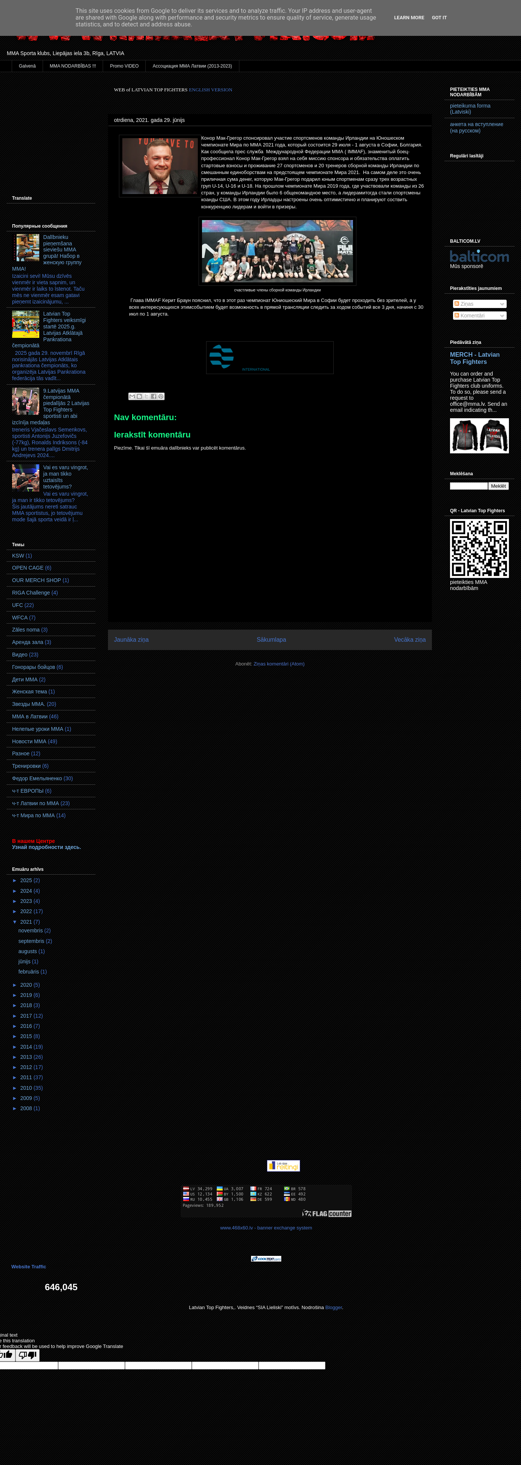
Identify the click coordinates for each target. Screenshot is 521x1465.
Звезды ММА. (28, 704)
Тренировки (26, 766)
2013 (27, 1057)
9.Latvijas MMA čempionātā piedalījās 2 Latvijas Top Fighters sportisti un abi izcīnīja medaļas (50, 406)
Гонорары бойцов (33, 667)
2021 (27, 922)
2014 (27, 1047)
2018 (27, 1005)
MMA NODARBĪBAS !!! (73, 66)
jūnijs (25, 961)
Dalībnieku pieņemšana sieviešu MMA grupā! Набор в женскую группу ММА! (47, 253)
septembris (32, 941)
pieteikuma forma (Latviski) (470, 109)
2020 (27, 985)
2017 (27, 1016)
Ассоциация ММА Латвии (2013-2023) (192, 66)
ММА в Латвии (30, 716)
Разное (20, 753)
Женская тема (29, 692)
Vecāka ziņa (410, 639)
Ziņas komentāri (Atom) (279, 664)
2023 (27, 901)
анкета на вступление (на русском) (476, 127)
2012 (27, 1067)
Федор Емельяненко (37, 778)
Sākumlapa (271, 639)
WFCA (20, 618)
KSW (18, 556)
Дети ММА (25, 679)
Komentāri (470, 316)
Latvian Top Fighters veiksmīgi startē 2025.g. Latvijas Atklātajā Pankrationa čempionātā (49, 329)
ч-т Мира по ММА (33, 815)
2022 (27, 911)
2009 (27, 1098)
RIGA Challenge (31, 593)
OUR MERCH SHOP (36, 580)
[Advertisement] (51, 124)
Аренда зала (27, 642)
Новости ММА (29, 741)
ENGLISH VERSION (210, 89)
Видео (20, 655)
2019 (27, 995)
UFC (17, 605)
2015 (27, 1036)
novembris (31, 930)
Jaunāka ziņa (131, 639)
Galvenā (27, 66)
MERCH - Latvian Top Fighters (475, 358)
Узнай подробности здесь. (46, 847)
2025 (27, 880)
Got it (439, 17)
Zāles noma (26, 630)
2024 (27, 891)
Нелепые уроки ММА (37, 729)
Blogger (333, 1307)
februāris (29, 972)
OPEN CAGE (27, 568)
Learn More (409, 17)
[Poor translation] (27, 1355)
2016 (27, 1026)
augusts (28, 951)
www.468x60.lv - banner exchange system (266, 1228)
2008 (27, 1108)
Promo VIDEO (124, 66)
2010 (27, 1088)
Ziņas (464, 304)
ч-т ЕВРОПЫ (27, 791)
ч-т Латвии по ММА (35, 803)
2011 (27, 1077)
